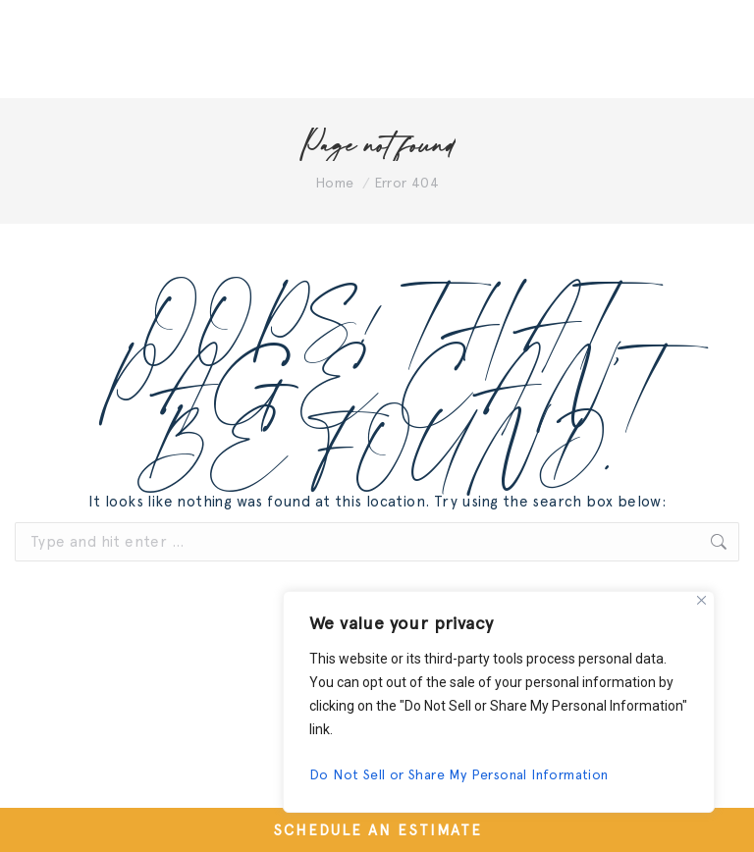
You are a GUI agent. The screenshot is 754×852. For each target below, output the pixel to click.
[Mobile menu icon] (685, 49)
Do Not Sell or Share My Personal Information (459, 774)
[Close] (701, 600)
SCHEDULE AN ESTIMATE (377, 830)
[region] (499, 702)
